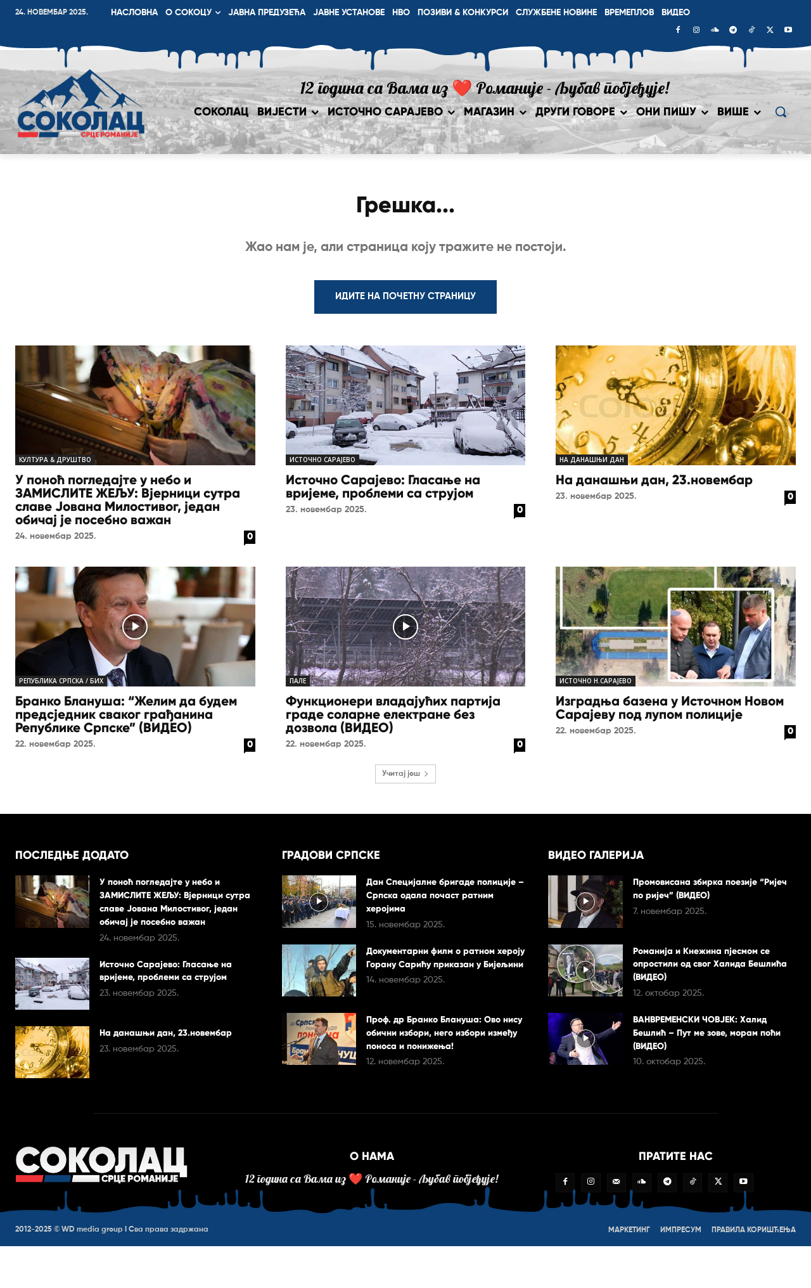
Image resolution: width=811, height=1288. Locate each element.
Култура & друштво (55, 464)
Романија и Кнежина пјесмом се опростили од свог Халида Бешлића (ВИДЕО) (709, 968)
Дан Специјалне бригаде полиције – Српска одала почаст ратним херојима (447, 899)
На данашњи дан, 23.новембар (654, 485)
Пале (298, 685)
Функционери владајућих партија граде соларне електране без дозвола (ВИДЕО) (393, 719)
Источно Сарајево (322, 464)
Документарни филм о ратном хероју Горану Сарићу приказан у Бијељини (446, 969)
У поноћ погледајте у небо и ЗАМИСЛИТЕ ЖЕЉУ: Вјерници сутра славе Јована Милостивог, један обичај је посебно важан (127, 505)
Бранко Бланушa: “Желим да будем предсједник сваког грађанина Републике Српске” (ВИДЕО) (126, 719)
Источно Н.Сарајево (595, 685)
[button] (780, 111)
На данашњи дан (591, 464)
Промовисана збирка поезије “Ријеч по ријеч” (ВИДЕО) (703, 893)
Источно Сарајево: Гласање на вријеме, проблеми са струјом (383, 491)
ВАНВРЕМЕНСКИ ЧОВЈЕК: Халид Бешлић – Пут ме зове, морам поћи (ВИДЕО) (710, 1037)
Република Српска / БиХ (61, 685)
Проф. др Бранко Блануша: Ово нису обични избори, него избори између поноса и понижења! (445, 1037)
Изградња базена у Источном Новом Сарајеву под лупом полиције (670, 713)
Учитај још (405, 779)
